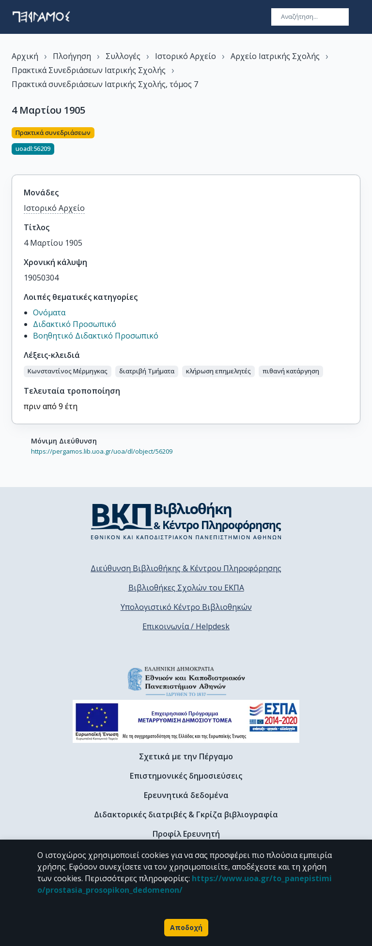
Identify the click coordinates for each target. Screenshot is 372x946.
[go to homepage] (41, 17)
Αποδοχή (186, 927)
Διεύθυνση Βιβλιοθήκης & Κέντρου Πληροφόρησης (186, 568)
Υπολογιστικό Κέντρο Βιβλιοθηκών (186, 607)
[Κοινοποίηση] (356, 145)
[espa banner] (186, 721)
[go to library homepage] (186, 521)
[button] (67, 371)
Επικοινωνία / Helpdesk (186, 626)
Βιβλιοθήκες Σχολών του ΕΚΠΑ (186, 587)
